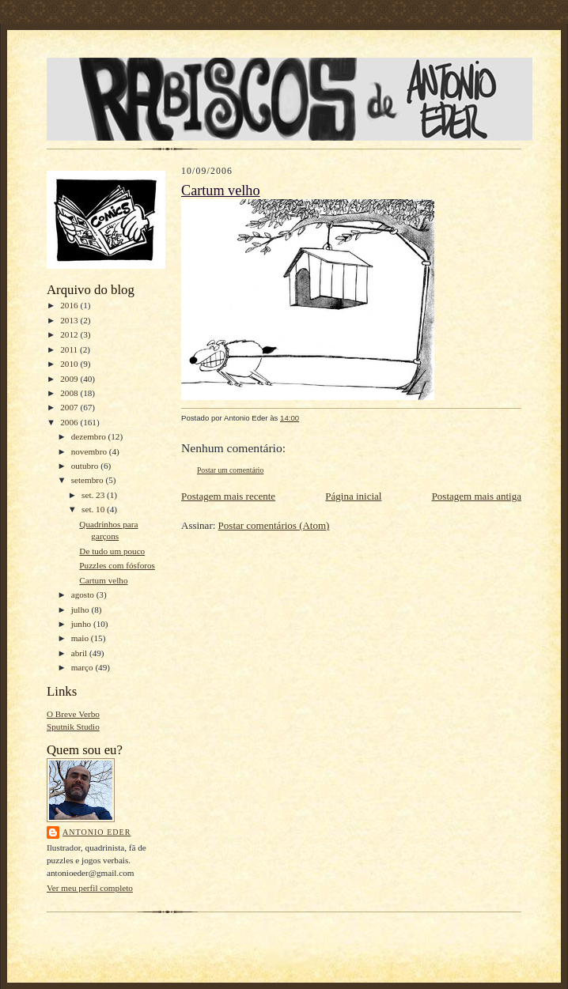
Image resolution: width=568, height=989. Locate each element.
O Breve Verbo (73, 714)
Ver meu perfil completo (90, 888)
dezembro (89, 436)
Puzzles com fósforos (117, 565)
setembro (88, 480)
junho (82, 624)
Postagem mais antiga (476, 496)
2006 (70, 422)
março (83, 667)
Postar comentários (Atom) (274, 525)
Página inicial (353, 496)
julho (81, 609)
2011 (70, 349)
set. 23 (94, 495)
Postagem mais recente (228, 496)
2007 (70, 407)
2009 (70, 378)
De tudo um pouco (112, 551)
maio (81, 638)
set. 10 (94, 509)
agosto (84, 594)
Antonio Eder (96, 832)
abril (80, 653)
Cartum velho (103, 580)
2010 (70, 363)
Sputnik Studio (73, 726)
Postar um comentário (230, 470)
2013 (70, 320)
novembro (90, 451)
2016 (70, 305)
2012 (70, 334)
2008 (70, 393)
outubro (86, 465)
